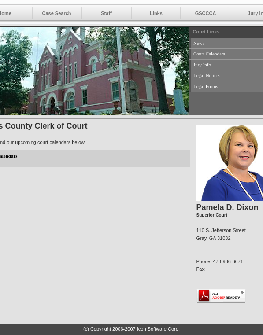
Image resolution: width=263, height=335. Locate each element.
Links (156, 13)
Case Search (56, 13)
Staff (106, 13)
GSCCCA (205, 13)
